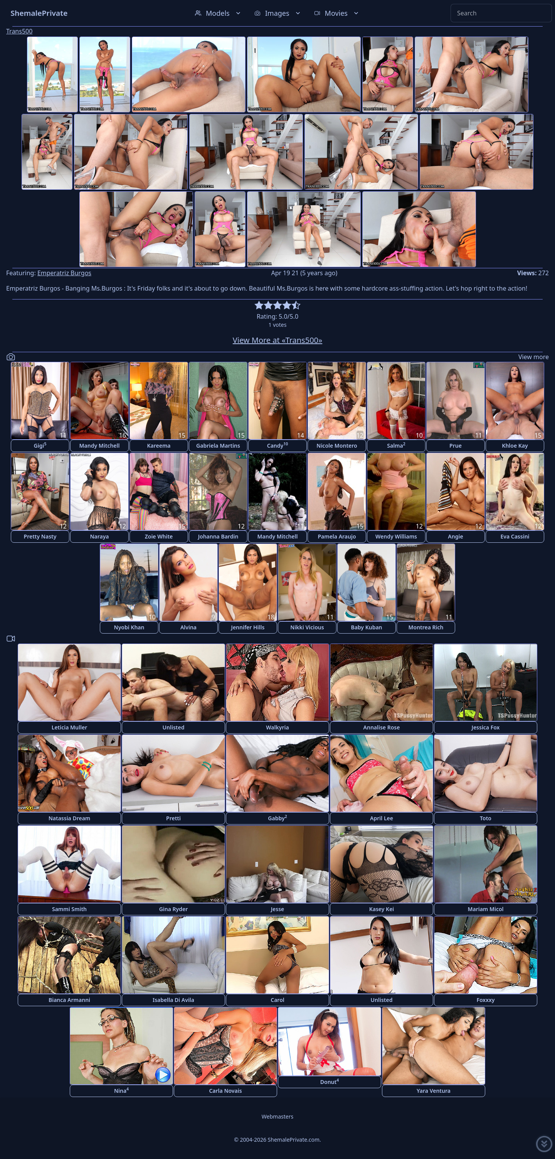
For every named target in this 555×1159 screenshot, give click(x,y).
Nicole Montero (336, 445)
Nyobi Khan (129, 627)
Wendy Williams (396, 536)
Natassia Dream (70, 818)
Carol (277, 999)
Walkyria (277, 727)
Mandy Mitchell (99, 445)
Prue (455, 445)
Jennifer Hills (248, 627)
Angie (455, 536)
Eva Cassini (514, 536)
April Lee (381, 818)
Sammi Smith (69, 909)
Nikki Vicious (307, 627)
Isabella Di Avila (173, 999)
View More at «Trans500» (277, 340)
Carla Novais (225, 1090)
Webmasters (277, 1116)
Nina (121, 1090)
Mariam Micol (485, 909)
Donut (329, 1081)
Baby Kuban (366, 627)
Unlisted (174, 727)
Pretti (173, 818)
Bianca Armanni (69, 999)
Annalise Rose (381, 727)
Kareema (158, 445)
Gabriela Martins (218, 445)
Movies (337, 13)
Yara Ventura (434, 1090)
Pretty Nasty (40, 536)
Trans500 (19, 31)
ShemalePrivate (39, 13)
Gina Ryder (173, 909)
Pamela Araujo (337, 536)
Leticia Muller (69, 727)
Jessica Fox (486, 727)
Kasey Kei (381, 909)
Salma (396, 445)
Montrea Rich (426, 627)
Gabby (277, 818)
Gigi (40, 445)
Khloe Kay (515, 445)
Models (218, 13)
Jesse (277, 909)
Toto (485, 818)
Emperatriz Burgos (64, 273)
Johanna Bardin (218, 536)
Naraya (99, 536)
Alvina (188, 627)
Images (278, 13)
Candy (277, 445)
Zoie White (159, 536)
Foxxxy (485, 999)
